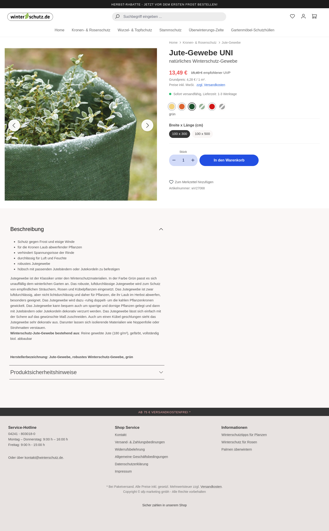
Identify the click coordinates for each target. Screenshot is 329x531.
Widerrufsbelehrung (130, 449)
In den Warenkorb (229, 160)
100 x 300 (179, 134)
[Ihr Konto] (303, 17)
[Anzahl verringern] (174, 160)
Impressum (123, 471)
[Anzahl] (183, 160)
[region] (84, 125)
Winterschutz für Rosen (239, 442)
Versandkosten (211, 486)
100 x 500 (202, 134)
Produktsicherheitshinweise (43, 372)
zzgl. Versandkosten (210, 85)
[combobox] (169, 16)
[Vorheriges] (14, 125)
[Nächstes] (147, 125)
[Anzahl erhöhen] (193, 160)
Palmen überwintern (236, 449)
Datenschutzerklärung (131, 464)
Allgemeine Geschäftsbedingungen (141, 457)
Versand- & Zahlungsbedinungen (140, 442)
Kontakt (121, 435)
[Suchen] (117, 17)
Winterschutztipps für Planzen (244, 435)
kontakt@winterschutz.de (44, 457)
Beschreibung (27, 229)
